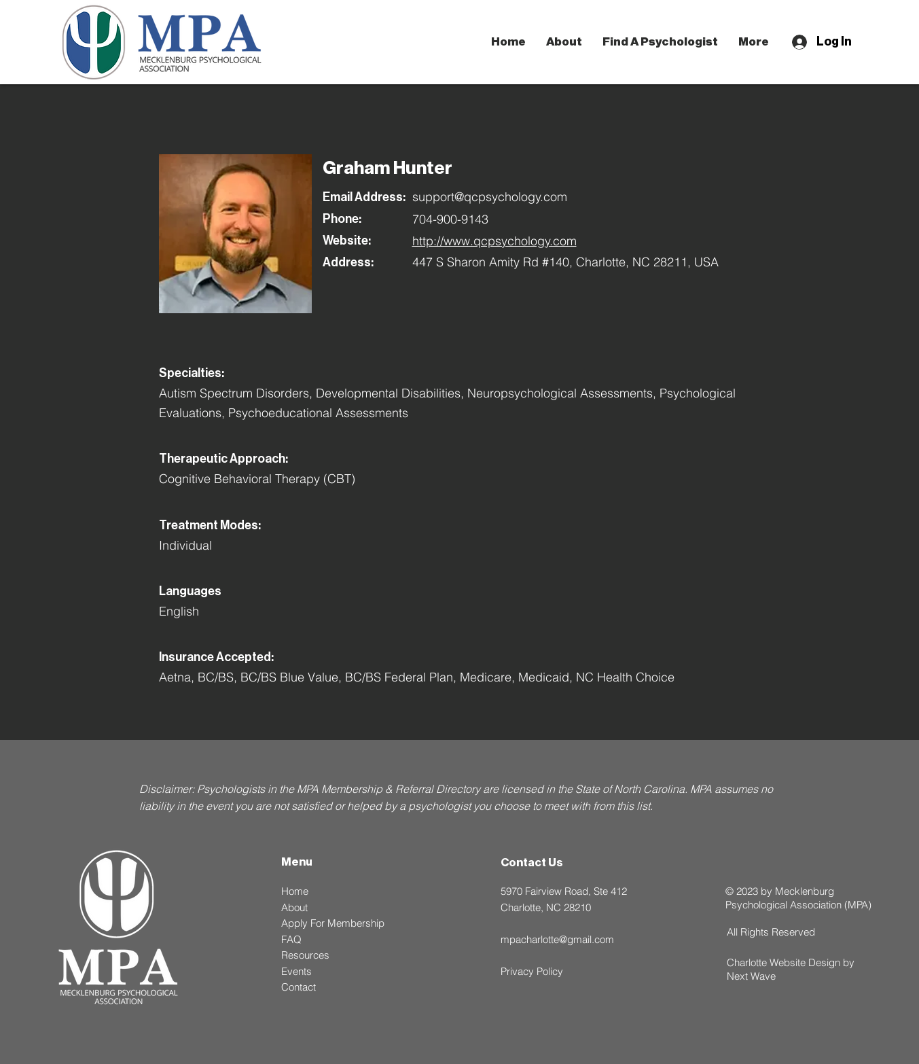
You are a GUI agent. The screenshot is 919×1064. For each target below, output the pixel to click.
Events (296, 971)
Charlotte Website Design (783, 962)
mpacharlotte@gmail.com (557, 939)
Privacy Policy (532, 971)
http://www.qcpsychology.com (494, 241)
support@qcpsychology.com (489, 197)
